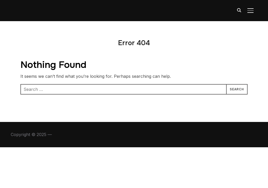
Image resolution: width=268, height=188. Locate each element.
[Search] (239, 10)
